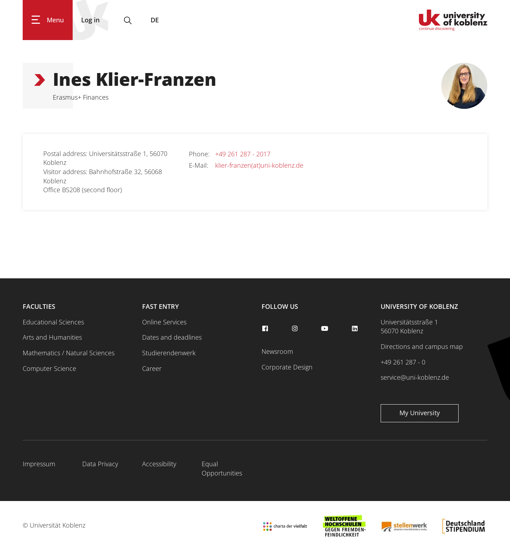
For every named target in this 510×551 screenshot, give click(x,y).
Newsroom (277, 351)
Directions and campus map (422, 346)
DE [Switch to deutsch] (155, 20)
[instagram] (296, 328)
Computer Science (49, 368)
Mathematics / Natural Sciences (68, 353)
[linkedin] (355, 328)
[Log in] (90, 20)
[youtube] (325, 328)
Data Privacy (100, 464)
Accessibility (159, 464)
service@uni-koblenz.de (415, 377)
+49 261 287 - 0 (403, 362)
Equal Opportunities (222, 468)
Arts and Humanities (52, 337)
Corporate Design (287, 367)
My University (419, 412)
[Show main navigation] (48, 20)
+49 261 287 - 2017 (242, 154)
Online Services (164, 322)
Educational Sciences (53, 322)
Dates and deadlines (172, 337)
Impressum (39, 464)
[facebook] (266, 328)
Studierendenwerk (169, 353)
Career (152, 368)
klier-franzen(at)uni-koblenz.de (259, 165)
